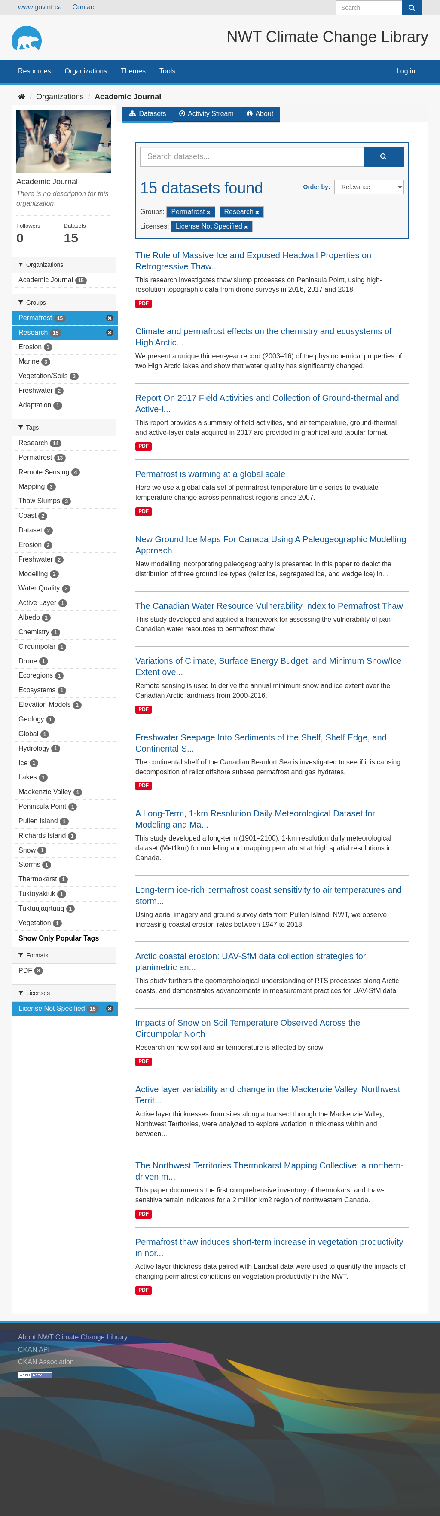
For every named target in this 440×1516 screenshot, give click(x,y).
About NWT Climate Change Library (73, 1337)
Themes (133, 71)
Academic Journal (128, 96)
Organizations (85, 71)
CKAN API (34, 1349)
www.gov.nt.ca (40, 7)
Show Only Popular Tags (58, 938)
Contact (84, 7)
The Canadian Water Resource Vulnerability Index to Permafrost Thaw (269, 606)
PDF (143, 303)
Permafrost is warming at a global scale (210, 474)
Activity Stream (206, 113)
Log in (406, 71)
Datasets (147, 113)
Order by (315, 186)
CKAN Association (46, 1362)
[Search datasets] (379, 7)
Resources (34, 71)
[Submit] (412, 7)
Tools (167, 71)
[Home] (21, 96)
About (260, 113)
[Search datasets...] (252, 157)
